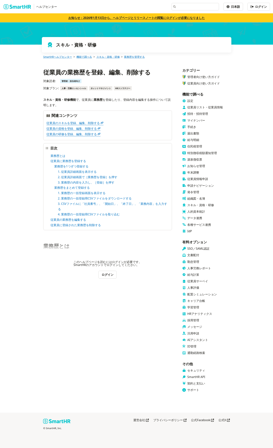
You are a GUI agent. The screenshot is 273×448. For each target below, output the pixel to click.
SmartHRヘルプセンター (57, 57)
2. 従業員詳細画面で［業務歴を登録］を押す (88, 177)
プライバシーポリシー (170, 420)
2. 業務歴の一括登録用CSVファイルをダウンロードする (95, 198)
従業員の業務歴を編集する (68, 220)
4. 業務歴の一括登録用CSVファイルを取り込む (89, 214)
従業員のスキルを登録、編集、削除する (74, 123)
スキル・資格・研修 (108, 57)
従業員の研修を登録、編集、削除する (73, 134)
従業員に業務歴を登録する (68, 161)
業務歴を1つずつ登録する (71, 166)
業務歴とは (58, 156)
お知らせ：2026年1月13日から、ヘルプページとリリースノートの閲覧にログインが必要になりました (136, 17)
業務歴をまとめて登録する (72, 188)
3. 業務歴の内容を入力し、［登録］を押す (86, 182)
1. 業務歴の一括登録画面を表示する (82, 193)
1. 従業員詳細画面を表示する (77, 172)
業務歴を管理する (134, 57)
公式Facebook (202, 420)
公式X (224, 420)
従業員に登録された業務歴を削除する (76, 225)
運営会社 (141, 420)
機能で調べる (84, 57)
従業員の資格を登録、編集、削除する (73, 128)
